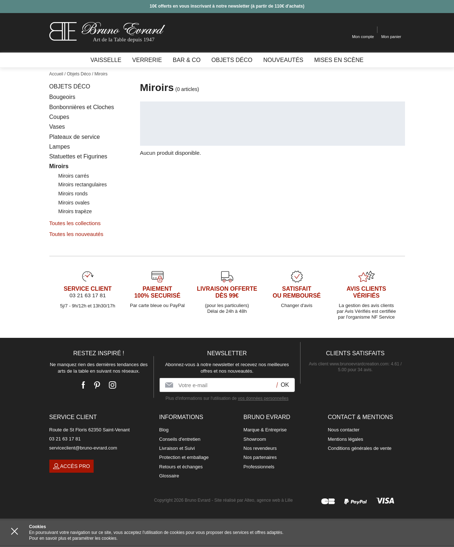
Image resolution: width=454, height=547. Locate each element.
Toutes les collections (75, 223)
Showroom (255, 439)
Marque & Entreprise (265, 429)
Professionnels (259, 466)
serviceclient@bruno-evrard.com (83, 448)
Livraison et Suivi (177, 448)
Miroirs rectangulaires (82, 184)
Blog (164, 429)
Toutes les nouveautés (76, 234)
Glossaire (169, 475)
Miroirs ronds (73, 193)
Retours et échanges (181, 466)
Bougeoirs (62, 97)
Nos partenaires (260, 457)
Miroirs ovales (74, 203)
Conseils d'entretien (180, 439)
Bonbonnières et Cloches (81, 107)
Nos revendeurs (260, 448)
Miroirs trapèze (75, 211)
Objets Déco (69, 86)
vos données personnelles (263, 398)
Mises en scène (339, 60)
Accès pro (71, 466)
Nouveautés (283, 60)
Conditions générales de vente (360, 448)
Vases (57, 127)
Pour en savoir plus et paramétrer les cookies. (73, 538)
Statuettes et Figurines (78, 156)
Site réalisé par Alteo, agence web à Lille (253, 500)
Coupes (59, 117)
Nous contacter (343, 429)
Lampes (59, 147)
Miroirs (59, 166)
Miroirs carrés (73, 176)
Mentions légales (345, 439)
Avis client (348, 363)
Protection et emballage (184, 457)
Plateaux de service (74, 137)
